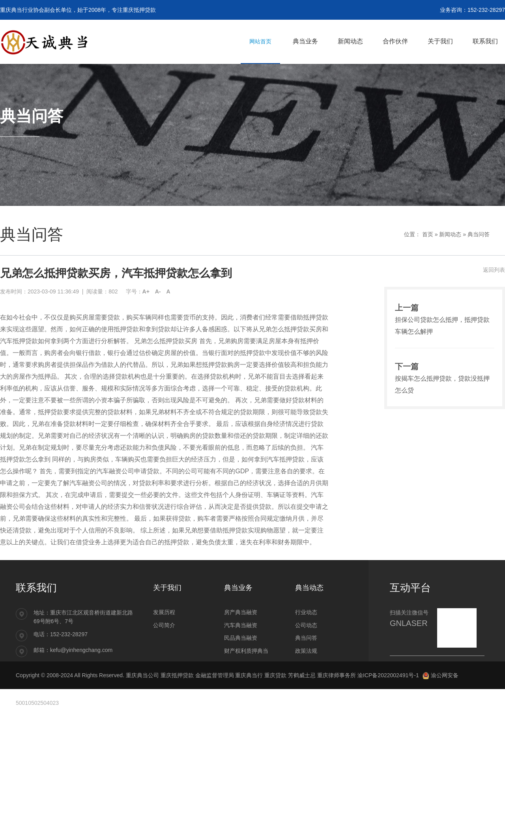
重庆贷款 (275, 675)
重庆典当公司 (142, 675)
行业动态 (306, 612)
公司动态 (306, 625)
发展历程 (164, 612)
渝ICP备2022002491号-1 (388, 675)
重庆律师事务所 (336, 675)
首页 (427, 234)
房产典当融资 (240, 612)
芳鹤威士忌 (302, 675)
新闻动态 (450, 234)
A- (158, 291)
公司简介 (164, 625)
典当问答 (479, 234)
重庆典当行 (249, 675)
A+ (146, 291)
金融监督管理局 (214, 675)
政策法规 (306, 651)
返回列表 (494, 270)
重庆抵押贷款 (177, 675)
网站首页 (260, 41)
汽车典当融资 (240, 625)
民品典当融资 (240, 638)
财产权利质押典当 (246, 651)
